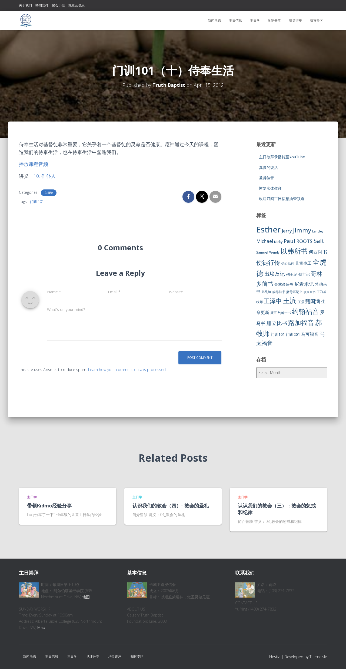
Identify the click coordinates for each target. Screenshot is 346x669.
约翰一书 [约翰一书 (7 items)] (284, 312)
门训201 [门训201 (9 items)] (293, 334)
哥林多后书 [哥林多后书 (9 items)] (283, 284)
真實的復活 (268, 167)
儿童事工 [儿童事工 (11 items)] (303, 263)
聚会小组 (58, 5)
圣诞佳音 (266, 177)
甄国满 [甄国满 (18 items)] (312, 301)
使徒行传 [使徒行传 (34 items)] (268, 262)
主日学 (255, 20)
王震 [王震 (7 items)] (301, 302)
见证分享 (274, 20)
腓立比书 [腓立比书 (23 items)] (277, 323)
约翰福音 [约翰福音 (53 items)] (305, 311)
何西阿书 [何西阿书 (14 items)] (318, 252)
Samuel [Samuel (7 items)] (262, 252)
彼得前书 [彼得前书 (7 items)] (278, 292)
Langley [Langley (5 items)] (317, 231)
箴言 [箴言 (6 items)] (273, 313)
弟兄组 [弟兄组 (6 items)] (266, 292)
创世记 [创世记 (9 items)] (304, 274)
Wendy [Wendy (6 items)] (274, 252)
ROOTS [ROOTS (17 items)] (304, 241)
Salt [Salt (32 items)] (319, 241)
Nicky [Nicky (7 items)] (278, 242)
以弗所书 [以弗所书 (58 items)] (294, 250)
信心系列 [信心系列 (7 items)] (287, 263)
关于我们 (25, 5)
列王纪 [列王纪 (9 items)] (291, 274)
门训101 (37, 201)
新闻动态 (214, 20)
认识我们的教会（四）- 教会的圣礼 (170, 505)
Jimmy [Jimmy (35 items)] (302, 230)
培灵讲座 (295, 20)
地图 (86, 596)
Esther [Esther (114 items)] (268, 229)
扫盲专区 (316, 20)
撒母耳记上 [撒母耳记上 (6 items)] (294, 292)
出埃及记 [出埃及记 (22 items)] (274, 273)
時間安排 (41, 5)
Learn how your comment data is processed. (127, 369)
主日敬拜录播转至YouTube (282, 156)
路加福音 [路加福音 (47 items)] (301, 322)
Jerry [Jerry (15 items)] (287, 231)
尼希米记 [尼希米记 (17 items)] (304, 284)
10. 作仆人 (45, 176)
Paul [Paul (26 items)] (289, 241)
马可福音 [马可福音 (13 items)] (309, 334)
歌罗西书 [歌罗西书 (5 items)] (309, 292)
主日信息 (235, 20)
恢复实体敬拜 (270, 188)
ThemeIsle (318, 656)
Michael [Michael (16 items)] (264, 241)
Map (41, 627)
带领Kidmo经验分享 (49, 505)
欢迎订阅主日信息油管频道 (281, 198)
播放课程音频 (33, 164)
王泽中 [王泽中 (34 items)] (273, 301)
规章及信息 (76, 5)
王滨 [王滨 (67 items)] (290, 300)
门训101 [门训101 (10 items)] (278, 334)
